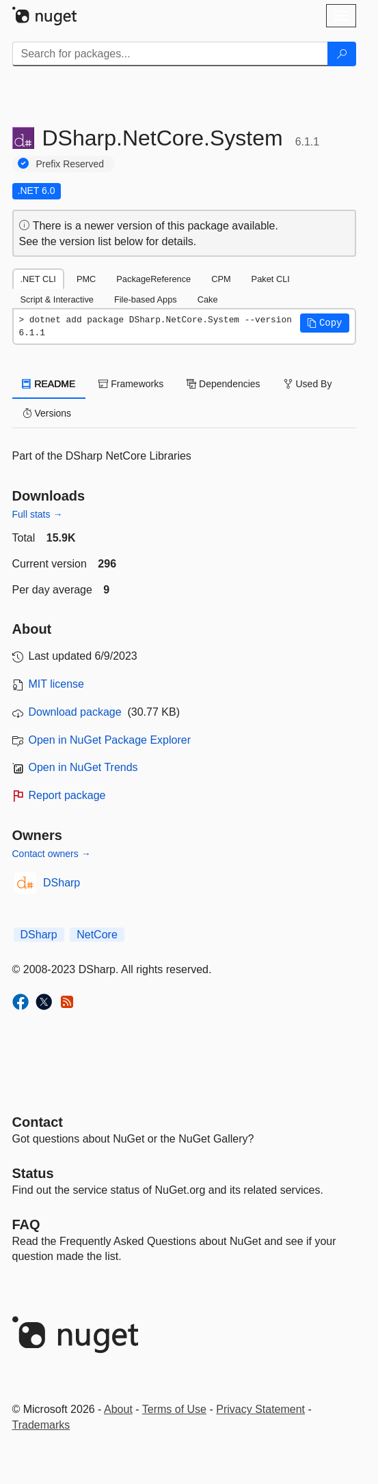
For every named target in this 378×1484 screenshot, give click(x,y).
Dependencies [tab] (223, 384)
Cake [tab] (208, 299)
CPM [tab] (220, 279)
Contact (37, 1122)
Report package (67, 795)
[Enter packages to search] (170, 54)
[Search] (341, 54)
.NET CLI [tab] (38, 279)
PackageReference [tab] (153, 279)
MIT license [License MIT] (57, 684)
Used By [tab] (308, 384)
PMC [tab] (86, 279)
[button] (324, 323)
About (118, 1409)
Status (33, 1173)
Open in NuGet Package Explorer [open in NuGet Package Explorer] (110, 740)
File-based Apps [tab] (145, 299)
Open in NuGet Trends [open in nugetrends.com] (83, 767)
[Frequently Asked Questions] (26, 1224)
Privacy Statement (260, 1409)
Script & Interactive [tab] (57, 299)
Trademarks (41, 1425)
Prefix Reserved (70, 163)
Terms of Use (174, 1409)
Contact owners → (51, 853)
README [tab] (49, 384)
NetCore (97, 934)
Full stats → (37, 514)
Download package (75, 712)
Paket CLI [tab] (271, 279)
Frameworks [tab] (130, 384)
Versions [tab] (47, 413)
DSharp (61, 882)
